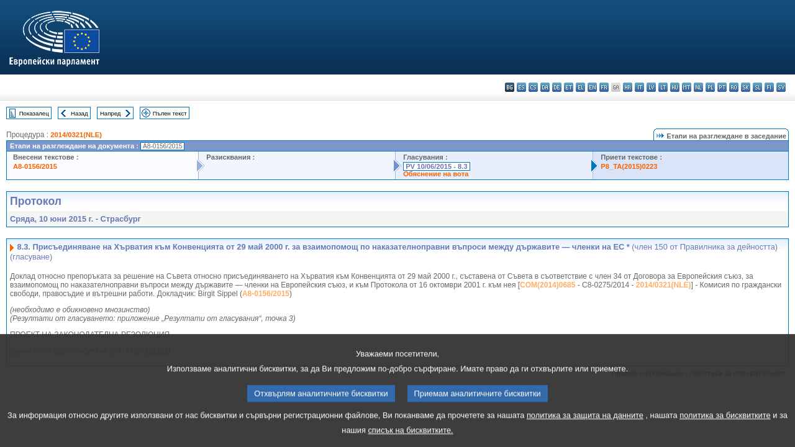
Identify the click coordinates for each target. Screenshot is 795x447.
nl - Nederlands (698, 87)
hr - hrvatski (627, 87)
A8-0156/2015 (35, 166)
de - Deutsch (556, 87)
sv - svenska (781, 87)
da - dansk (545, 87)
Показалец (34, 113)
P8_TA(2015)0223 (629, 166)
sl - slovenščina (757, 87)
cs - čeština (533, 87)
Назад (79, 113)
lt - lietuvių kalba (663, 87)
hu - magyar (674, 87)
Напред (110, 113)
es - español (521, 87)
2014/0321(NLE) (76, 134)
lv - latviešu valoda (651, 87)
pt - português (722, 87)
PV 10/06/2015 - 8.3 (437, 166)
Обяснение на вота (435, 174)
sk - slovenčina (745, 87)
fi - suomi (769, 87)
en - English (592, 87)
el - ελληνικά (580, 87)
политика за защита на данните (585, 426)
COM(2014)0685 (547, 285)
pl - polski (710, 87)
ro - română (733, 87)
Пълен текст (170, 113)
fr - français (604, 87)
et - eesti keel (568, 87)
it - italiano (639, 87)
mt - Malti (686, 87)
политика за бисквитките (724, 426)
